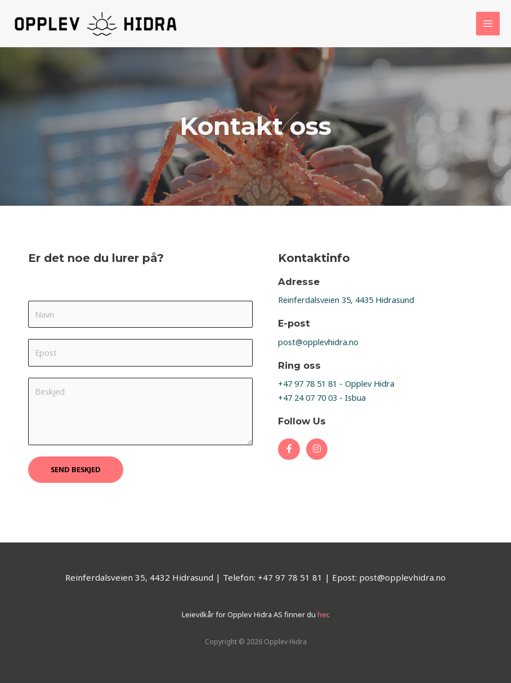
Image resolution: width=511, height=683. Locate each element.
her (322, 614)
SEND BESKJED (76, 469)
